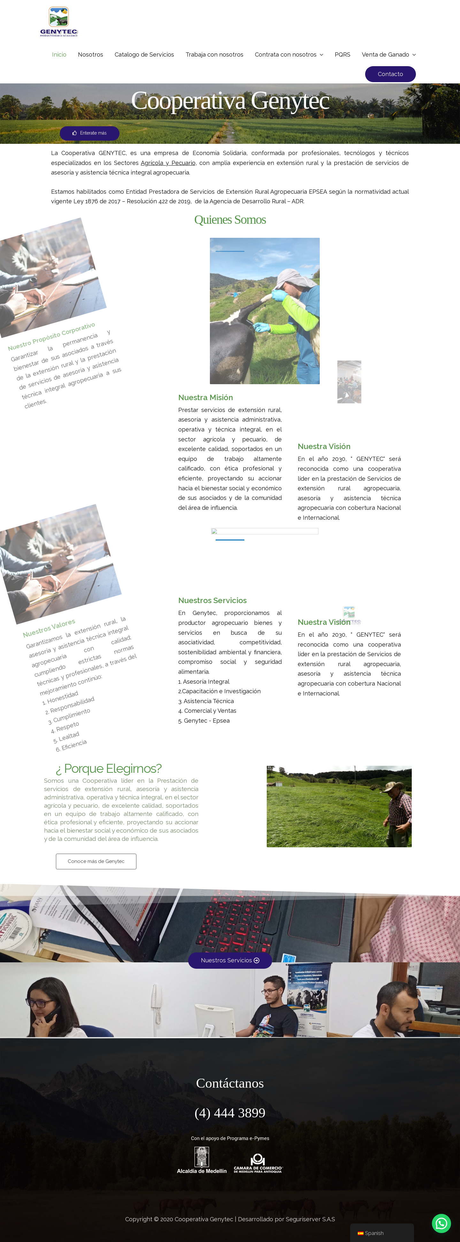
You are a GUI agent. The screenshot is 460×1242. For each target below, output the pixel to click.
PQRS (342, 54)
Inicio (59, 54)
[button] (390, 74)
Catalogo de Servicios (144, 54)
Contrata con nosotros (286, 54)
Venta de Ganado (385, 54)
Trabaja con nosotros (214, 54)
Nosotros (90, 54)
